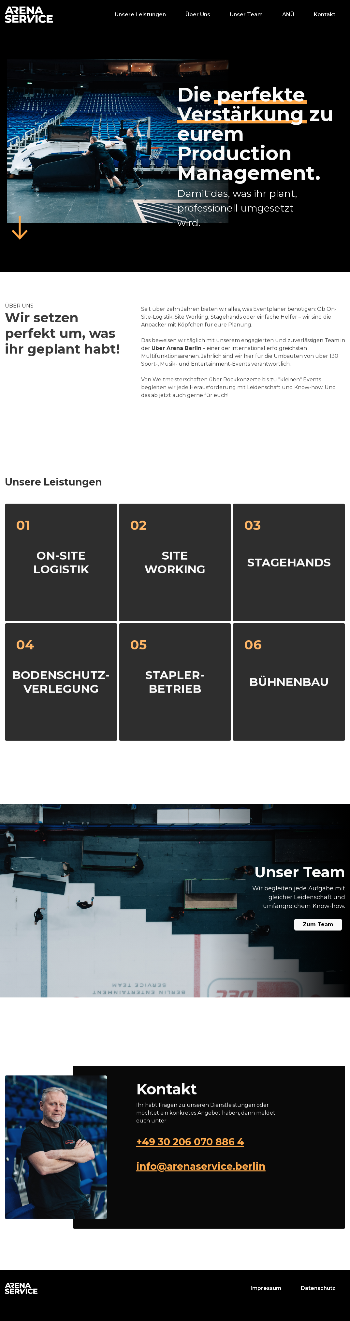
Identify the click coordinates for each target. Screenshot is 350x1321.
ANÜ (288, 14)
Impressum (266, 1288)
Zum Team (318, 924)
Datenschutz (318, 1288)
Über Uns (197, 14)
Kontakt (324, 14)
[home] (29, 15)
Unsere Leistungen (140, 14)
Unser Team (246, 14)
